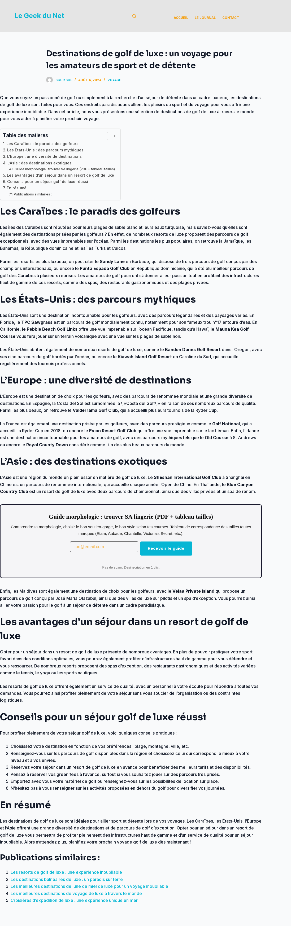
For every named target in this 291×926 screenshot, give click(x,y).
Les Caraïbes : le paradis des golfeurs (42, 143)
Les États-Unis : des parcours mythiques (45, 150)
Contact (230, 18)
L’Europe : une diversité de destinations (44, 156)
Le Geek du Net (39, 16)
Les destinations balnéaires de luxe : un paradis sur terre (67, 879)
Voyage (114, 80)
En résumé (17, 188)
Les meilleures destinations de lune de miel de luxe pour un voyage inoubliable (89, 886)
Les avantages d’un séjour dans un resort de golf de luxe (60, 175)
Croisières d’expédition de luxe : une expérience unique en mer (74, 900)
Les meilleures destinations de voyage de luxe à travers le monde (76, 893)
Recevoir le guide (166, 548)
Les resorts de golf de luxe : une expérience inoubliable (66, 872)
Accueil (181, 18)
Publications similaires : (33, 194)
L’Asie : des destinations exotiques (39, 163)
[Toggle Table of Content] (109, 136)
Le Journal (205, 18)
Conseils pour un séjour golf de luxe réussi (47, 181)
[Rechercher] (134, 16)
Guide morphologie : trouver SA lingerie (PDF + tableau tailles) (65, 169)
